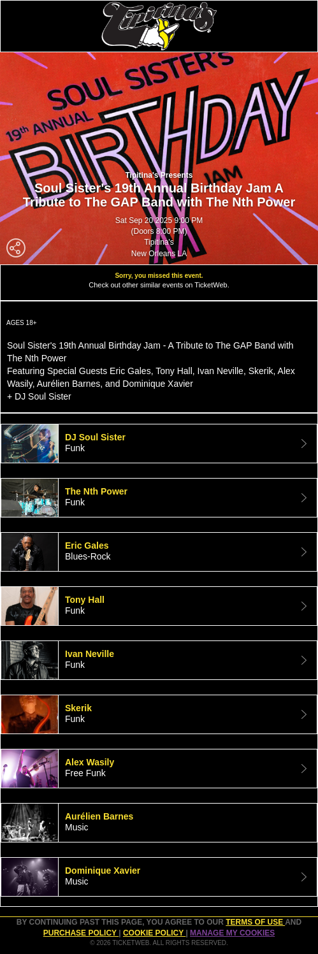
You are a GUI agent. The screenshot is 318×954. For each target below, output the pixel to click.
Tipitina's (159, 242)
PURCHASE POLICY (81, 933)
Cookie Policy (154, 933)
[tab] (159, 443)
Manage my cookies (232, 933)
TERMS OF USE (255, 922)
